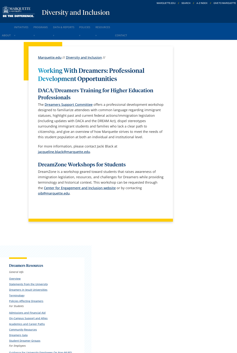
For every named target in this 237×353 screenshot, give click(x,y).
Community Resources (193, 136)
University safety (128, 310)
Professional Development (195, 171)
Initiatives (28, 25)
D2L (119, 291)
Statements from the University (198, 91)
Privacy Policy (117, 332)
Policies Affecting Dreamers (196, 108)
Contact (148, 25)
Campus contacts (89, 291)
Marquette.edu (49, 46)
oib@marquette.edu (54, 182)
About (8, 25)
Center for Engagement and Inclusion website (80, 177)
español (82, 261)
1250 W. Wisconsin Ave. (30, 266)
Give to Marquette (224, 3)
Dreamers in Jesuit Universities (198, 96)
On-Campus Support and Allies (198, 125)
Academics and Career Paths (197, 130)
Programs (51, 25)
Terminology (186, 102)
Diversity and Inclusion (76, 13)
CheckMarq (124, 281)
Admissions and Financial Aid (197, 119)
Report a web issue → (190, 290)
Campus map (86, 281)
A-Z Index (202, 3)
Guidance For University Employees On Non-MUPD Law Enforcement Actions (198, 163)
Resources (126, 25)
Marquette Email (128, 271)
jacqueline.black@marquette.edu (64, 140)
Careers (82, 271)
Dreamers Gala (188, 142)
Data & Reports (78, 25)
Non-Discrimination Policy (182, 332)
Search (186, 3)
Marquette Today (129, 261)
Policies (104, 25)
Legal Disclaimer (145, 332)
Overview (185, 85)
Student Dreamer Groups (194, 147)
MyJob (120, 300)
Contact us (84, 300)
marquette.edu (166, 3)
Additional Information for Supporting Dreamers (195, 178)
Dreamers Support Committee (69, 93)
